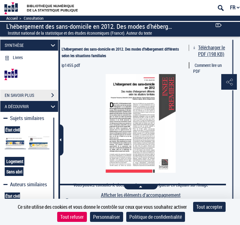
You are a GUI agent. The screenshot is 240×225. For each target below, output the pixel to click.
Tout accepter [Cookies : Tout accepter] (209, 206)
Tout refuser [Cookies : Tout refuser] (72, 216)
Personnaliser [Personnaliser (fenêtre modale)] (106, 216)
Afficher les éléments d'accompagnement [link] (141, 195)
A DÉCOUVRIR (31, 106)
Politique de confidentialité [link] (155, 216)
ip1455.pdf (71, 65)
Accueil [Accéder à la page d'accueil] (12, 18)
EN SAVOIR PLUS (31, 95)
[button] (229, 82)
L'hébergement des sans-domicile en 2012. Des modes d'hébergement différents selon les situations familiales (120, 52)
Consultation (33, 18)
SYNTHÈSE (31, 45)
